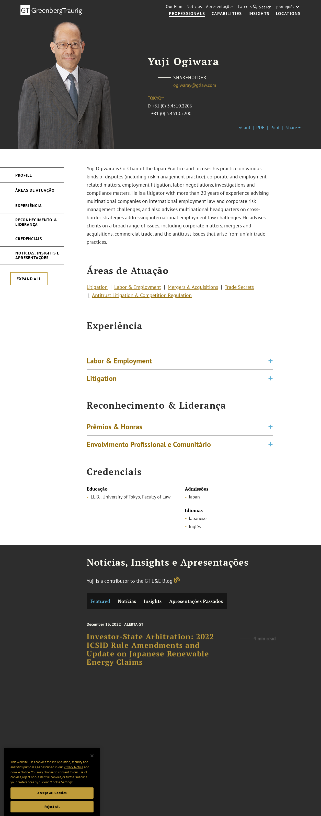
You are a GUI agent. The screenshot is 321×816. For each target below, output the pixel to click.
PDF (260, 127)
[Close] (92, 766)
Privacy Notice (73, 778)
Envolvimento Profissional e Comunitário (149, 447)
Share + (293, 127)
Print (275, 127)
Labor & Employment (137, 289)
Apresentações (220, 6)
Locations (288, 13)
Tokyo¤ (156, 98)
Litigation (97, 289)
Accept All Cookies (52, 803)
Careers (245, 6)
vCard (244, 127)
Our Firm (174, 6)
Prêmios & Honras (114, 430)
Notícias (194, 6)
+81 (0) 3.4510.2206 (172, 106)
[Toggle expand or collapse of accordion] (270, 365)
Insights (259, 13)
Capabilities (227, 13)
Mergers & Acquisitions (193, 289)
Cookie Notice (20, 783)
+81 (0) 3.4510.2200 (171, 113)
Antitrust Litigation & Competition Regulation (142, 297)
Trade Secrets (239, 289)
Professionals (187, 13)
